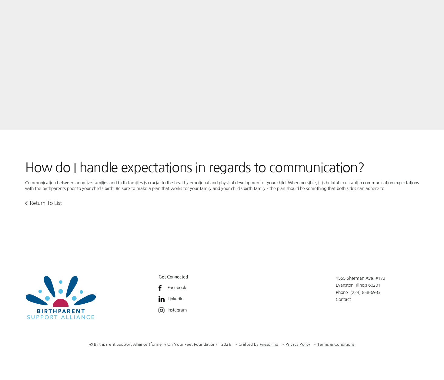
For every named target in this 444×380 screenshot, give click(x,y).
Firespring (269, 344)
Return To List (46, 202)
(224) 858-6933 (365, 292)
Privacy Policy (297, 344)
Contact (343, 299)
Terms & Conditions (336, 344)
